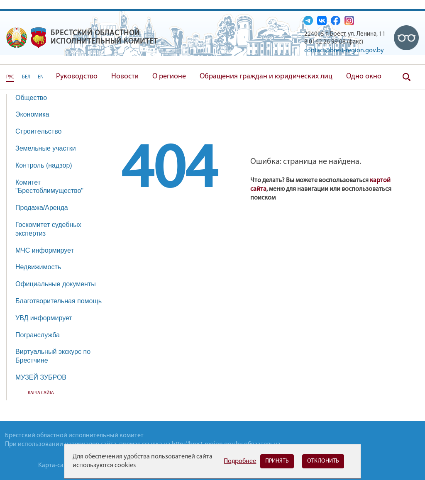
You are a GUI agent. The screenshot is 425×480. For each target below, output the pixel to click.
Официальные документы (55, 284)
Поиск (406, 77)
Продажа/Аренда (45, 207)
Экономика (36, 114)
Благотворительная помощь (58, 301)
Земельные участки (45, 148)
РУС (10, 77)
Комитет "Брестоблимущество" (53, 187)
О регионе (169, 76)
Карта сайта (41, 393)
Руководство (77, 76)
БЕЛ (26, 77)
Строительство (38, 131)
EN (41, 77)
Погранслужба (37, 335)
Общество (35, 97)
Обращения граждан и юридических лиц (266, 76)
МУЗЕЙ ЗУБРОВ (40, 377)
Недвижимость (42, 266)
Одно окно (363, 76)
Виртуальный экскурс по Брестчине (52, 356)
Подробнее (240, 461)
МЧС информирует (48, 250)
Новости (125, 76)
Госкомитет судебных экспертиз (48, 229)
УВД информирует (43, 318)
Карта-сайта (55, 465)
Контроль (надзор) (48, 165)
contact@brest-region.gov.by (344, 50)
